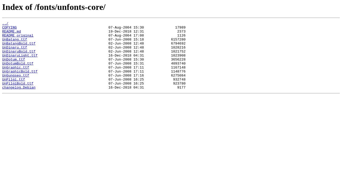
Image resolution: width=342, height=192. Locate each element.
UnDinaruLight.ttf (20, 62)
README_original (17, 38)
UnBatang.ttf (14, 43)
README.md (11, 33)
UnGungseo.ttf (15, 86)
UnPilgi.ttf (13, 91)
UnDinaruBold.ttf (19, 57)
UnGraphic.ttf (15, 76)
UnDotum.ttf (13, 67)
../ (5, 24)
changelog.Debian (19, 100)
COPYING (9, 28)
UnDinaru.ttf (14, 52)
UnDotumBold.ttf (17, 72)
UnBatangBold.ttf (19, 48)
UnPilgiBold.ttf (17, 96)
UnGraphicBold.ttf (20, 81)
